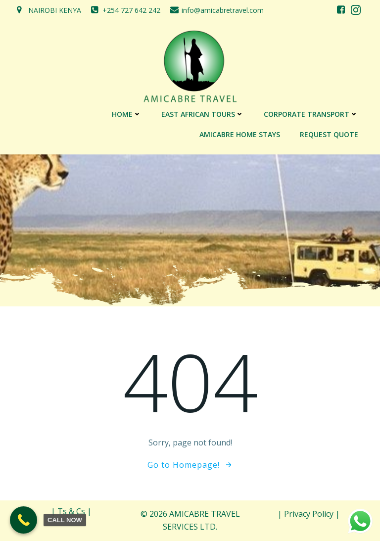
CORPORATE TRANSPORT (311, 114)
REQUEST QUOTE (329, 134)
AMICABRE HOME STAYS (239, 134)
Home (127, 114)
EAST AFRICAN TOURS (202, 114)
